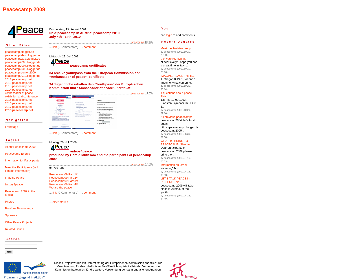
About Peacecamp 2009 (20, 146)
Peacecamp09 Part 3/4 (63, 181)
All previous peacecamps (177, 117)
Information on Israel (174, 165)
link (54, 47)
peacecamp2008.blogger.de (22, 69)
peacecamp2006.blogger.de (22, 62)
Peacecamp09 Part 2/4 (63, 177)
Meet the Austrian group (176, 48)
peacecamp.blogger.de (19, 51)
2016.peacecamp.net (18, 103)
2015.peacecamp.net (18, 99)
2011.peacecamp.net (18, 79)
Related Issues (14, 229)
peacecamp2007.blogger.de (22, 65)
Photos (9, 201)
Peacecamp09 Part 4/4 (63, 184)
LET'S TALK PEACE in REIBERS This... (175, 180)
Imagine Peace (14, 177)
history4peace (14, 184)
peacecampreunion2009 (20, 72)
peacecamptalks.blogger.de (22, 55)
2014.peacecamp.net (18, 89)
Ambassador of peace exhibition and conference (21, 94)
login (169, 35)
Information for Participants (22, 160)
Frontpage (11, 126)
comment (89, 47)
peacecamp (137, 42)
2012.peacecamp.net (18, 82)
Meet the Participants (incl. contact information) (22, 169)
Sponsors (11, 215)
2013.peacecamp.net (18, 86)
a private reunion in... (174, 58)
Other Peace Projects (18, 222)
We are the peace (60, 187)
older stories (60, 202)
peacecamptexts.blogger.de (22, 58)
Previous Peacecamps (19, 208)
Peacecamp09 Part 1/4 (63, 174)
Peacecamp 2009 (24, 9)
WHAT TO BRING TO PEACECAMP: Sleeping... (177, 142)
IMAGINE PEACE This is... (178, 75)
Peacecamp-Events (17, 153)
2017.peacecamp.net (18, 106)
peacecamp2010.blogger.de (22, 75)
